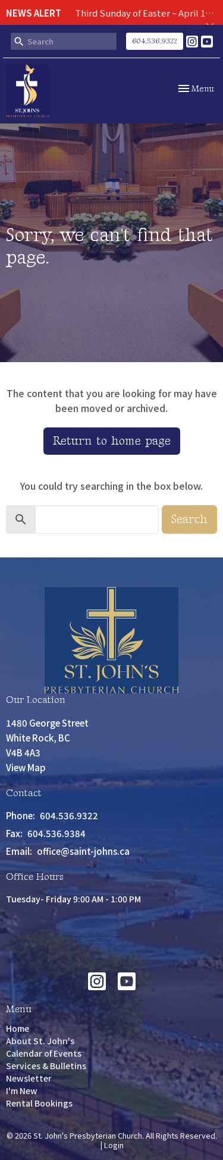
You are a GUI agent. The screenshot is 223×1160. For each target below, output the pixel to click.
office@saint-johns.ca (83, 851)
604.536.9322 (154, 41)
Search (189, 519)
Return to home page (112, 441)
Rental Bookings (39, 1103)
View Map (26, 767)
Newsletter (29, 1078)
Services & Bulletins (46, 1066)
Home (17, 1028)
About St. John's (40, 1041)
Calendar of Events (43, 1053)
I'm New (21, 1090)
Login (114, 1145)
